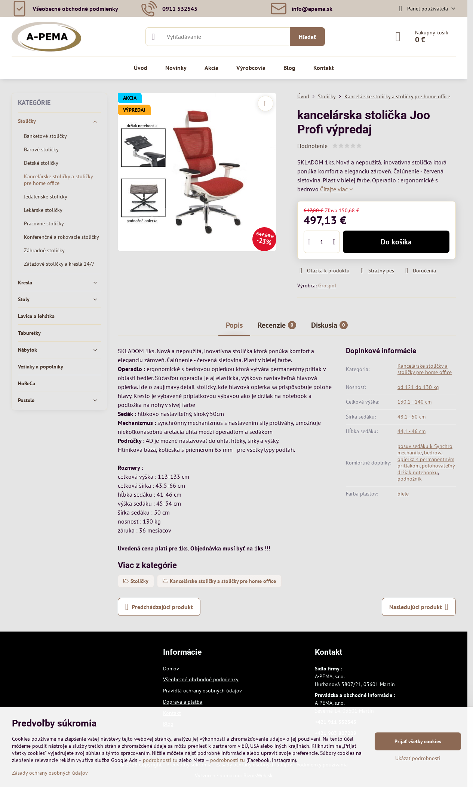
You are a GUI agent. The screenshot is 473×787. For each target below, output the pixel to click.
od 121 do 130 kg (418, 387)
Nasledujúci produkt (418, 606)
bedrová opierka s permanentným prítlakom (425, 459)
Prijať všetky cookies (417, 741)
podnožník (409, 478)
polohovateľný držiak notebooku (426, 469)
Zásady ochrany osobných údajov (50, 772)
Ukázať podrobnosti (417, 758)
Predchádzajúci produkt (159, 606)
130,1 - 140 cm (414, 401)
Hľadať (307, 36)
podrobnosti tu (160, 760)
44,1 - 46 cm (411, 431)
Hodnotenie (312, 145)
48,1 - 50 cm (411, 416)
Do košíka (396, 242)
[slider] (347, 146)
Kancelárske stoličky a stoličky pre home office (424, 369)
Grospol (327, 285)
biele (403, 493)
